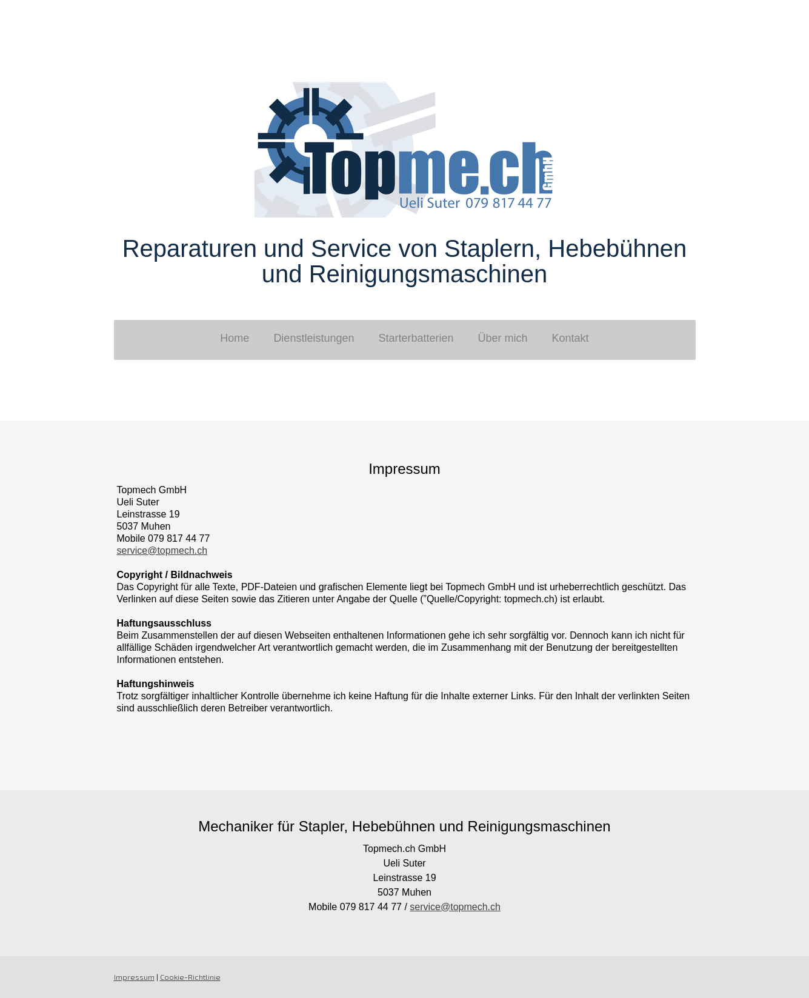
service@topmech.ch (162, 550)
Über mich (503, 338)
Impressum (134, 977)
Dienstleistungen (313, 338)
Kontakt (570, 338)
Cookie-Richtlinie (190, 977)
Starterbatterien (415, 338)
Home (234, 338)
